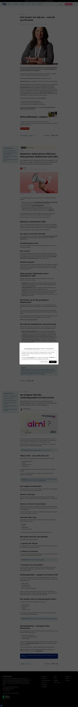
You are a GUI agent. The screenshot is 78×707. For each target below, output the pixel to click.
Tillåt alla (53, 361)
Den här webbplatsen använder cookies (31, 348)
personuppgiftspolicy (31, 357)
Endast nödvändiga (44, 361)
